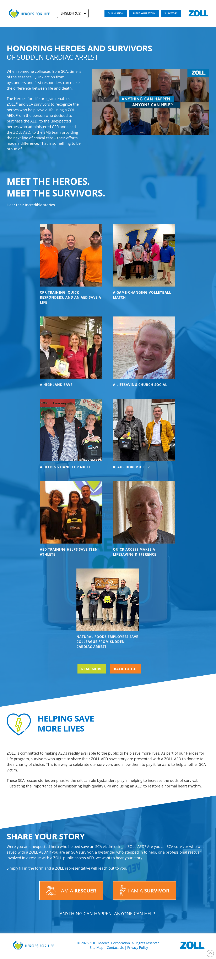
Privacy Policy (137, 947)
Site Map (96, 947)
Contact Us (115, 947)
